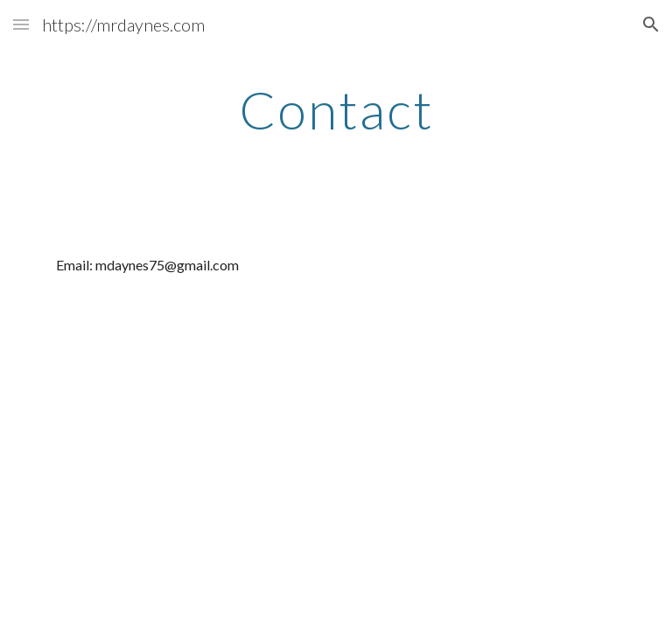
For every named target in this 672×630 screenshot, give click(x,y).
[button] (21, 24)
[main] (335, 109)
